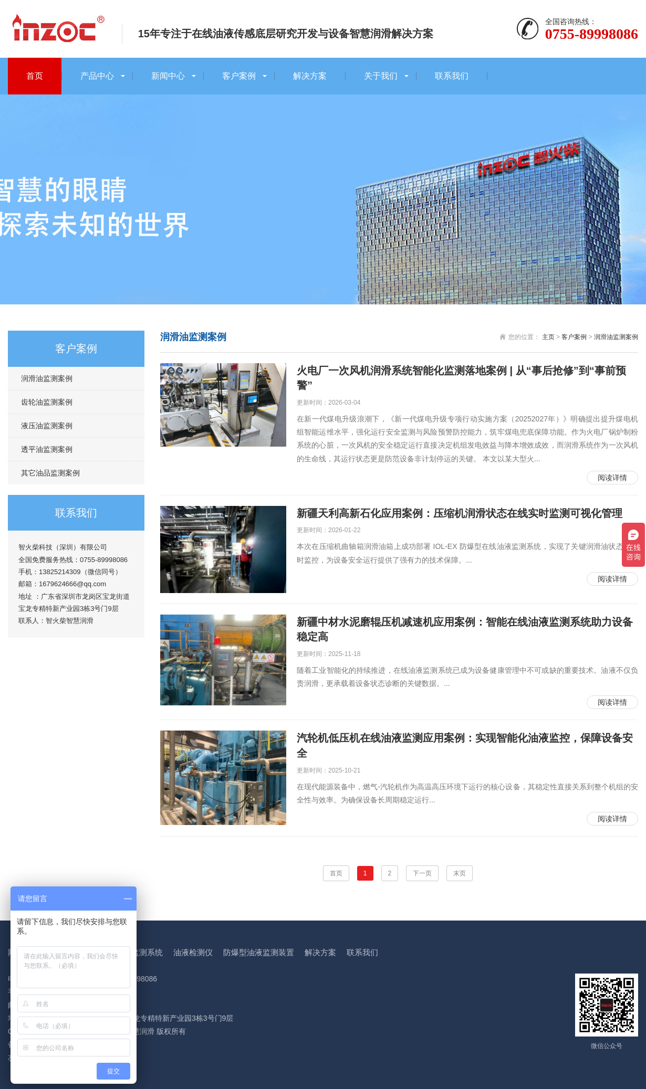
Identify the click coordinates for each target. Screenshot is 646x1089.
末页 (459, 873)
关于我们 (381, 75)
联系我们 (451, 75)
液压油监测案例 (46, 425)
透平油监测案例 (46, 449)
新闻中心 (168, 75)
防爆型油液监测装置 (258, 952)
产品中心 (97, 75)
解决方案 (310, 75)
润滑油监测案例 (46, 378)
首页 (34, 75)
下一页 (422, 873)
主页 (548, 337)
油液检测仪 (193, 952)
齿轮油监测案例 (46, 402)
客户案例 (239, 75)
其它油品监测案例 (50, 473)
